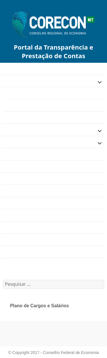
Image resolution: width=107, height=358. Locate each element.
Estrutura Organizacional (26, 166)
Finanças (10, 80)
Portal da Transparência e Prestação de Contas (53, 51)
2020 (6, 251)
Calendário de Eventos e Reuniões (36, 263)
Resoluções (13, 239)
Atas (6, 215)
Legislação (12, 129)
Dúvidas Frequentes (21, 178)
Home (7, 68)
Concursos (12, 190)
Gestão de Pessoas (22, 93)
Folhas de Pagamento (26, 117)
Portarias (10, 227)
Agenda (9, 154)
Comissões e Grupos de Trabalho (35, 202)
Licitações (11, 141)
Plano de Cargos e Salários (33, 105)
